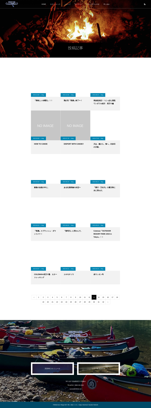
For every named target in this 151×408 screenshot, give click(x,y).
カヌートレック (55, 4)
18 (117, 297)
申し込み (106, 4)
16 (108, 297)
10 (80, 297)
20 (48, 302)
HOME (44, 4)
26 (75, 302)
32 (103, 302)
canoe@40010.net (76, 389)
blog (42, 95)
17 (112, 297)
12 (89, 297)
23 (62, 302)
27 (80, 302)
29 (89, 302)
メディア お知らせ (73, 355)
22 (57, 302)
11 (85, 297)
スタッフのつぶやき (92, 4)
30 (94, 302)
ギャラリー (78, 4)
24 (66, 302)
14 (99, 297)
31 (99, 302)
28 (85, 302)
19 (43, 302)
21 (52, 302)
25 (71, 302)
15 (103, 297)
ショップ (67, 4)
